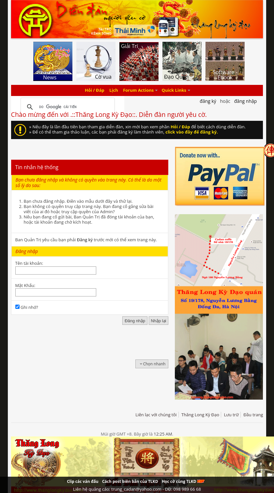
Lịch (113, 90)
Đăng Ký (208, 101)
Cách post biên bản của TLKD (130, 481)
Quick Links (174, 90)
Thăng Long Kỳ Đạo (200, 415)
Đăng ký (85, 240)
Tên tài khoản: (29, 263)
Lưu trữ (231, 415)
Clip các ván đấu (82, 481)
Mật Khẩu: (25, 285)
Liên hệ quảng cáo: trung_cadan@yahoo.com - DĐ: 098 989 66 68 (137, 489)
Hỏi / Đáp (94, 90)
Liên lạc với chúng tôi (155, 415)
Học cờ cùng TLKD (183, 481)
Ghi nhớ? (26, 307)
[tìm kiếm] (67, 107)
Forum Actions (138, 90)
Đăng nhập (245, 101)
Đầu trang (253, 415)
